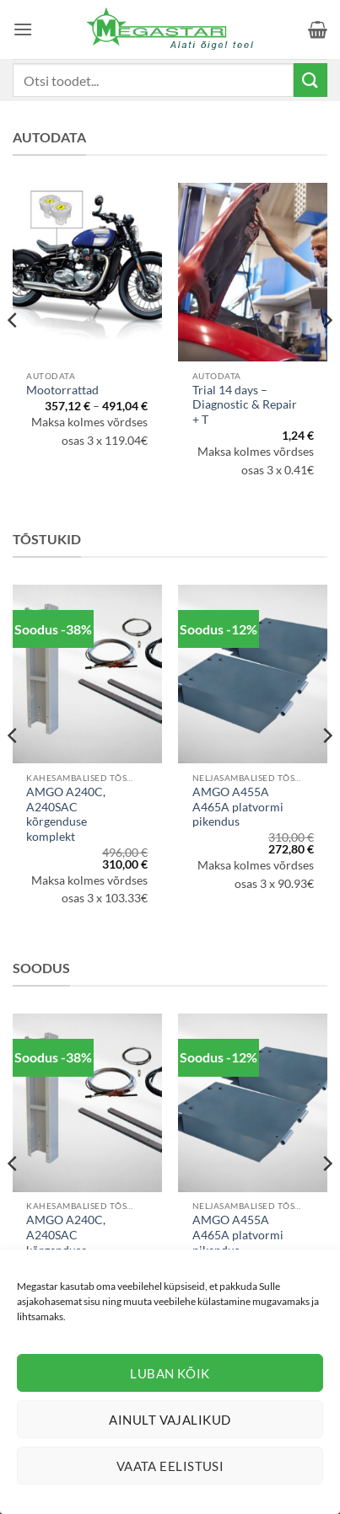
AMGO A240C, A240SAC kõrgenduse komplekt (65, 814)
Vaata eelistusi (170, 1466)
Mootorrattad (62, 390)
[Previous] (13, 354)
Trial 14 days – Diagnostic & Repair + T (244, 404)
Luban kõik (170, 1373)
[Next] (326, 354)
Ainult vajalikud (169, 1419)
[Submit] (310, 79)
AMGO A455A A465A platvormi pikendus (237, 806)
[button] (23, 29)
